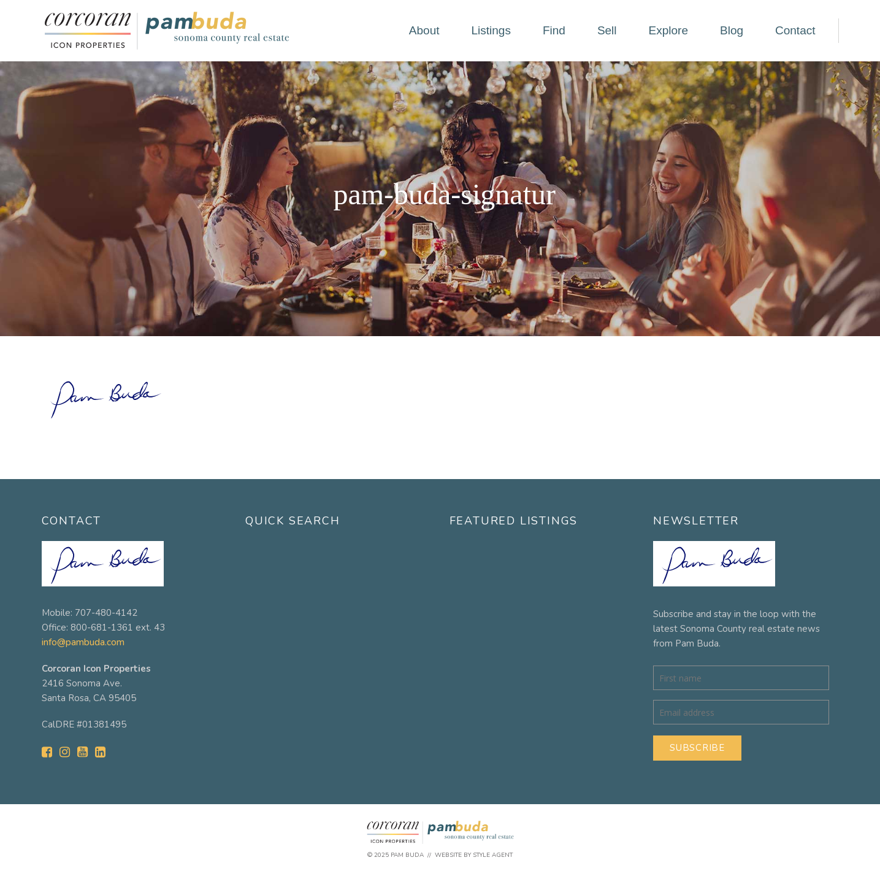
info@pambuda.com (83, 642)
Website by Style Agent (474, 855)
